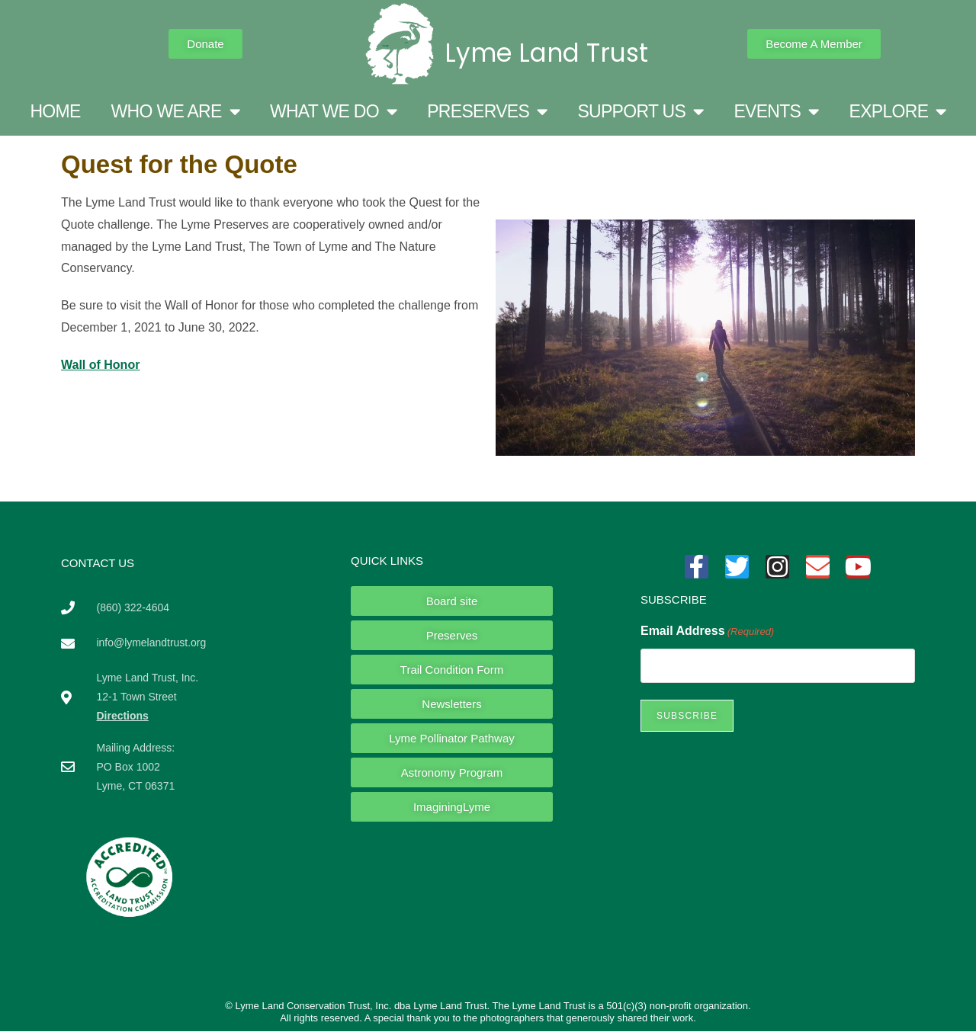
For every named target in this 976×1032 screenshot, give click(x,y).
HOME (55, 111)
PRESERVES (487, 111)
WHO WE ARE (175, 111)
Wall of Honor (100, 364)
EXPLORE (897, 111)
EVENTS (776, 111)
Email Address (707, 631)
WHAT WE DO (333, 111)
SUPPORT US (640, 111)
